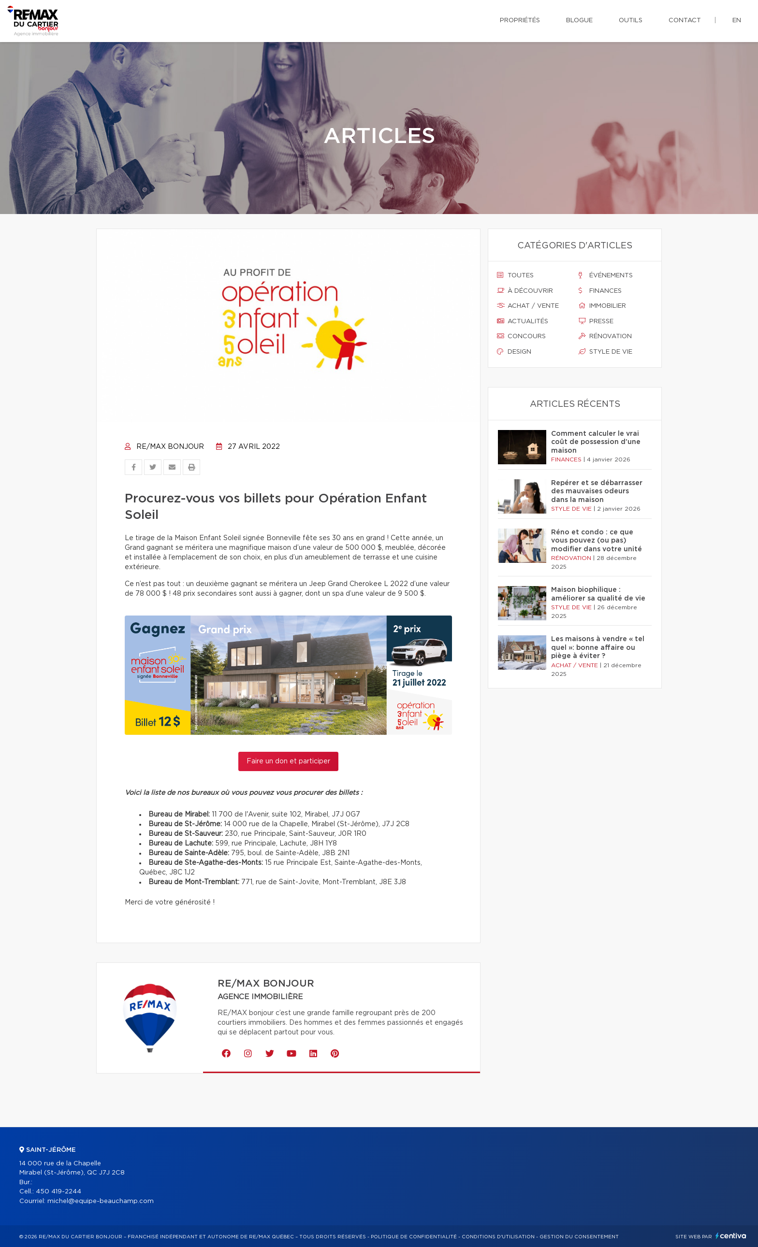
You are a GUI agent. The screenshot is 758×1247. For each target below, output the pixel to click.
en (736, 20)
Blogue (579, 20)
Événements (606, 275)
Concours (521, 336)
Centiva (730, 1236)
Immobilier (602, 305)
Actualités (522, 321)
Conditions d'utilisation (498, 1236)
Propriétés (520, 20)
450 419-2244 (58, 1192)
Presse (596, 321)
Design (514, 351)
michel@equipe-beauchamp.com (100, 1201)
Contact (685, 20)
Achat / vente (528, 305)
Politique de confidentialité (414, 1236)
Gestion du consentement (579, 1236)
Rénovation (605, 336)
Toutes (515, 275)
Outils (630, 20)
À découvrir (525, 290)
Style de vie (605, 351)
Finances (600, 290)
